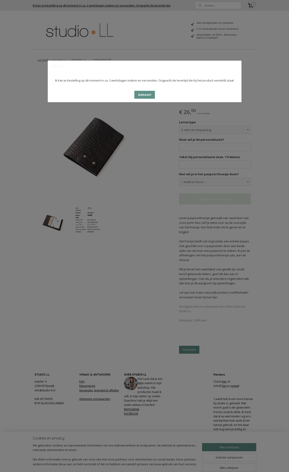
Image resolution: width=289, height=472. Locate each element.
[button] (144, 95)
